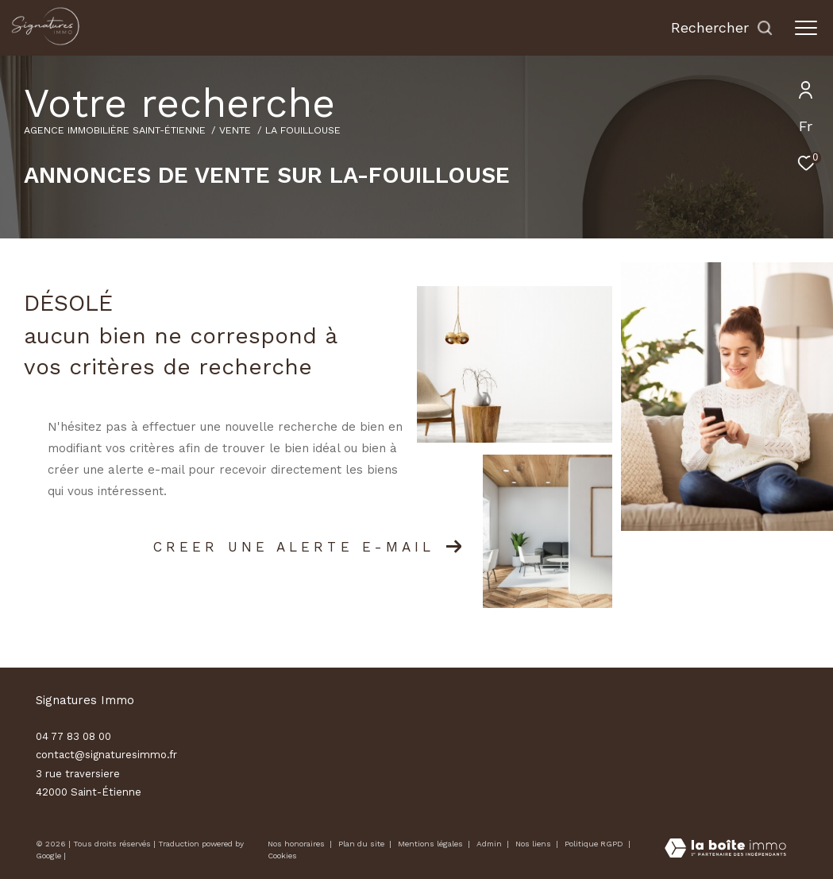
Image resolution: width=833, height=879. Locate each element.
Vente (235, 130)
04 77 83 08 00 (73, 736)
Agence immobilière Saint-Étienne (115, 130)
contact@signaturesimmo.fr (106, 755)
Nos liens (534, 843)
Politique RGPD (594, 843)
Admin (490, 843)
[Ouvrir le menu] (806, 28)
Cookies (282, 855)
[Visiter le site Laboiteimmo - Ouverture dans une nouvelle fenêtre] (725, 849)
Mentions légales (431, 843)
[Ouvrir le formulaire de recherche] (722, 28)
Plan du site (362, 843)
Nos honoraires (296, 843)
